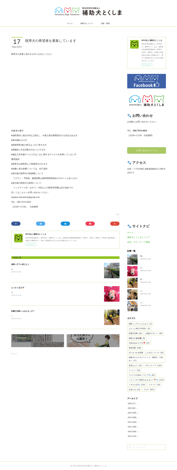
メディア (154, 385)
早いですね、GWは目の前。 (21, 293)
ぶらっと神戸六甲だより (150, 302)
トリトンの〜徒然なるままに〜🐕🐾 (146, 380)
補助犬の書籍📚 (137, 338)
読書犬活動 (135, 333)
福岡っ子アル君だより (20, 264)
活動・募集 (105, 23)
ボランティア (153, 365)
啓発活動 (135, 348)
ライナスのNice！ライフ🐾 (142, 375)
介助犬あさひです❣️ (139, 343)
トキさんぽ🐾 (137, 385)
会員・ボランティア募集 (138, 242)
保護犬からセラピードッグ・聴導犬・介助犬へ (146, 359)
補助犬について (86, 23)
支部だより (135, 365)
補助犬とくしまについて (138, 237)
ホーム (70, 23)
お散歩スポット (153, 333)
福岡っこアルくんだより (140, 324)
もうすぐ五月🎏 (17, 288)
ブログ (149, 389)
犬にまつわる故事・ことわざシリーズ (146, 353)
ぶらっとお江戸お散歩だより (152, 291)
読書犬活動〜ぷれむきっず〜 (23, 311)
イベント (134, 370)
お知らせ (134, 389)
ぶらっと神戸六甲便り (139, 329)
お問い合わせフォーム (146, 150)
